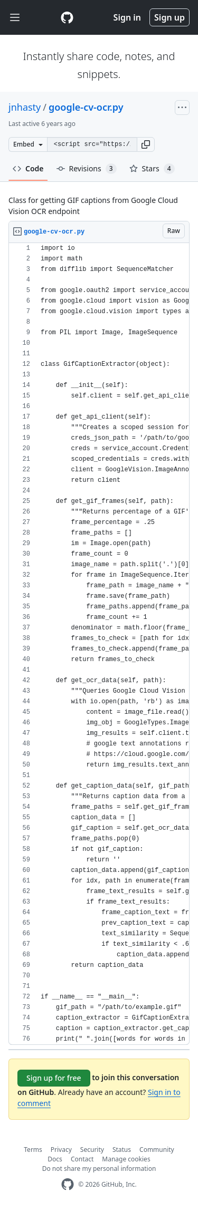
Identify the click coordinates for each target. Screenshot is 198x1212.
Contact (82, 1159)
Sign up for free (53, 1078)
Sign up (169, 17)
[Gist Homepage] (67, 17)
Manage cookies (126, 1159)
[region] (99, 644)
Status (121, 1149)
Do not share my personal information (99, 1168)
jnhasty (24, 107)
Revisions (86, 168)
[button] (146, 144)
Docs (55, 1159)
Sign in (127, 17)
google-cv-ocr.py (86, 107)
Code (28, 168)
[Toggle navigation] (14, 17)
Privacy (61, 1149)
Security (92, 1149)
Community (156, 1149)
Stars (152, 168)
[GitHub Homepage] (67, 1184)
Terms (33, 1149)
